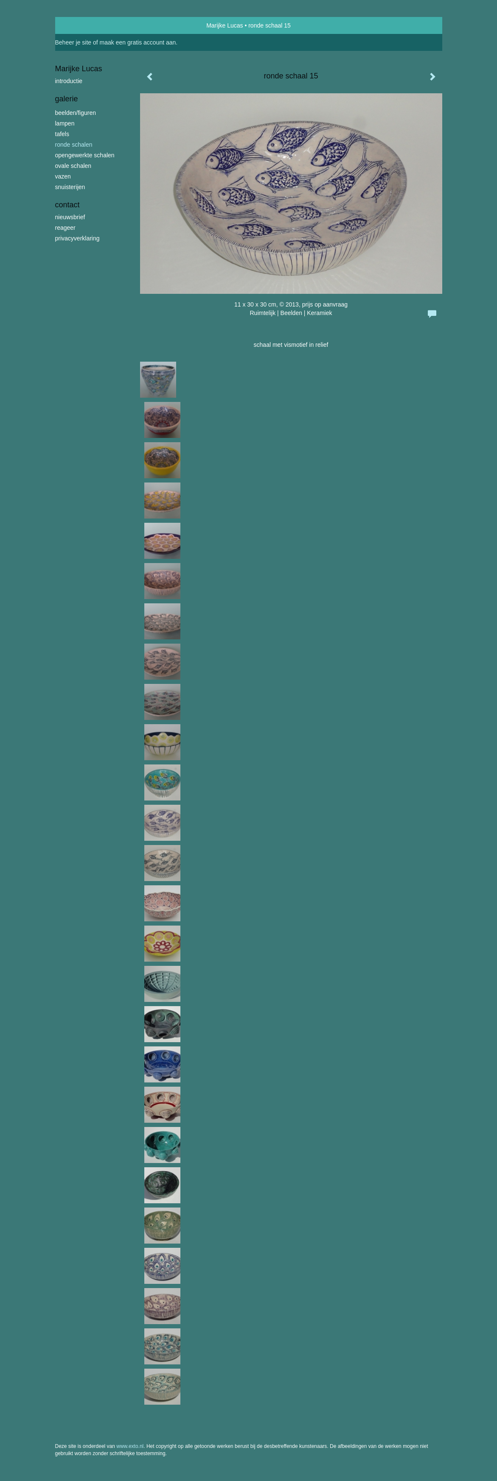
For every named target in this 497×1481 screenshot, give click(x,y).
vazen (63, 176)
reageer (65, 227)
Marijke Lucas (224, 25)
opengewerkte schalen (85, 155)
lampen (65, 123)
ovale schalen (73, 165)
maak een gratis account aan (138, 42)
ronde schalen (74, 144)
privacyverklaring (77, 238)
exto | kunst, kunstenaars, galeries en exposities (79, 25)
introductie (69, 81)
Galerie (66, 99)
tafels (62, 134)
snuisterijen (70, 187)
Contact (67, 205)
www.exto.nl (129, 1446)
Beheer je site (73, 42)
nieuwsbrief (70, 217)
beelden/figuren (75, 112)
